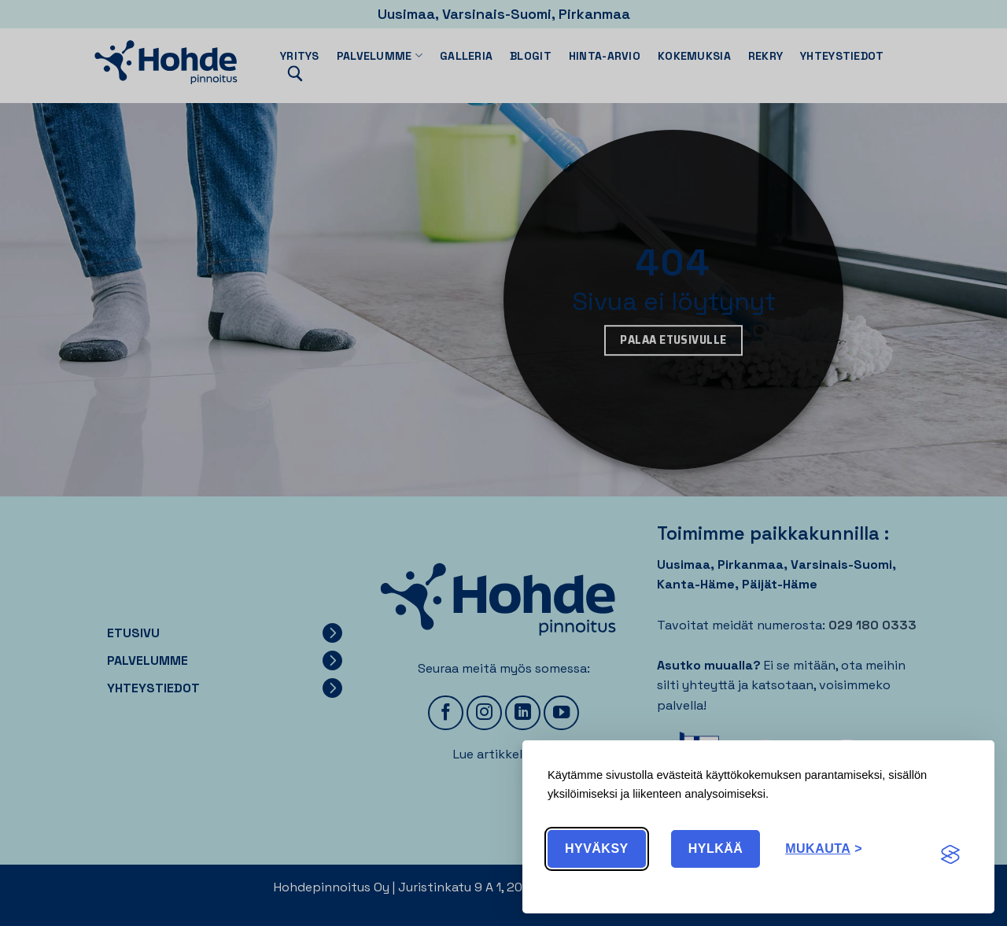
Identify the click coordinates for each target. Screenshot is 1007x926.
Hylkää (715, 848)
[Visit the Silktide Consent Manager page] (950, 855)
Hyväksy (597, 848)
